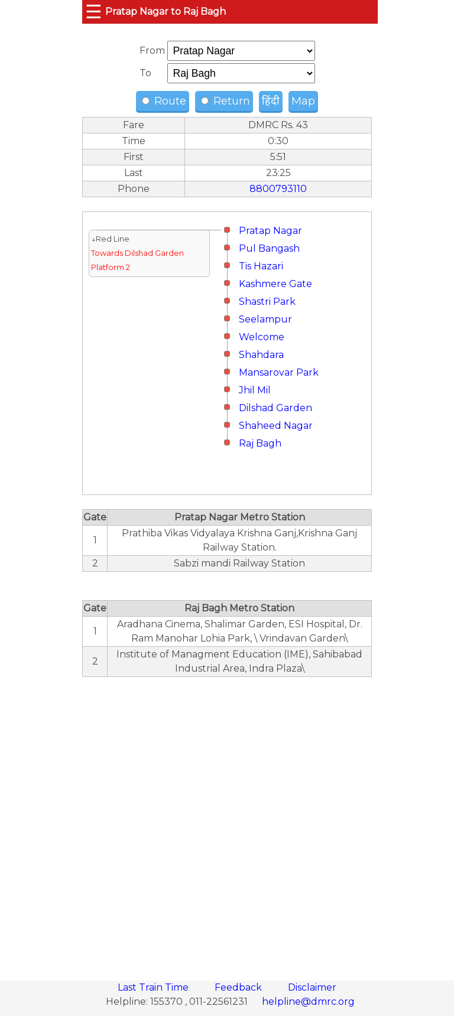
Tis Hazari (261, 266)
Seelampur (265, 319)
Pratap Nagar (270, 230)
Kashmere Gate (275, 283)
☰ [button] (93, 11)
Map (303, 101)
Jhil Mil (255, 390)
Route (164, 101)
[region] (227, 822)
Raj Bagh (260, 443)
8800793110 (278, 188)
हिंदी (271, 101)
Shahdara (261, 354)
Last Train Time (154, 987)
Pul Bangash (269, 248)
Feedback (239, 987)
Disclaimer (312, 987)
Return (225, 101)
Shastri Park (267, 301)
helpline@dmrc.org (308, 1001)
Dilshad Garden (275, 407)
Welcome (261, 337)
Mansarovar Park (279, 372)
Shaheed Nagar (276, 425)
